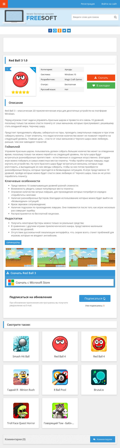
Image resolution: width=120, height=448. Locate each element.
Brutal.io (99, 390)
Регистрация (88, 3)
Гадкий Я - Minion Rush (21, 390)
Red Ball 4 (60, 356)
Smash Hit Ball (21, 356)
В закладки (101, 85)
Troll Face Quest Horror (21, 423)
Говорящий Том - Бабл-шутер (60, 423)
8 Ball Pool (60, 390)
